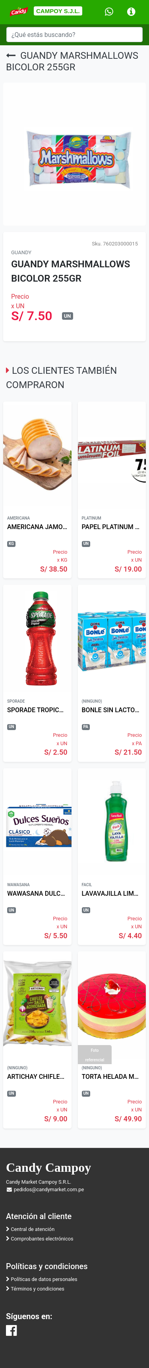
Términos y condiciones (35, 1289)
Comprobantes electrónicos (40, 1239)
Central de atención (30, 1229)
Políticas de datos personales (41, 1279)
